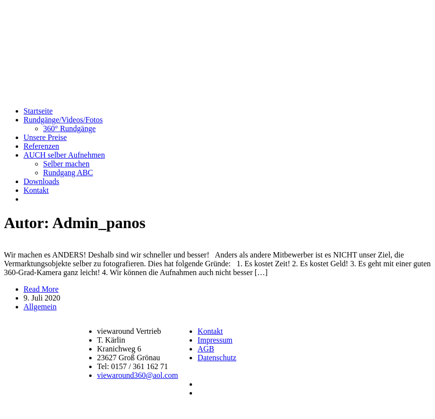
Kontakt (36, 190)
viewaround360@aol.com (137, 375)
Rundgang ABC (68, 172)
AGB (205, 349)
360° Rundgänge (69, 128)
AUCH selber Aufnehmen (64, 155)
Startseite (38, 111)
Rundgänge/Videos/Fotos (63, 120)
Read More (41, 289)
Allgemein (40, 307)
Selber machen (66, 164)
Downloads (41, 181)
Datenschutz (216, 357)
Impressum (214, 340)
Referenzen (41, 146)
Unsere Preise (45, 137)
